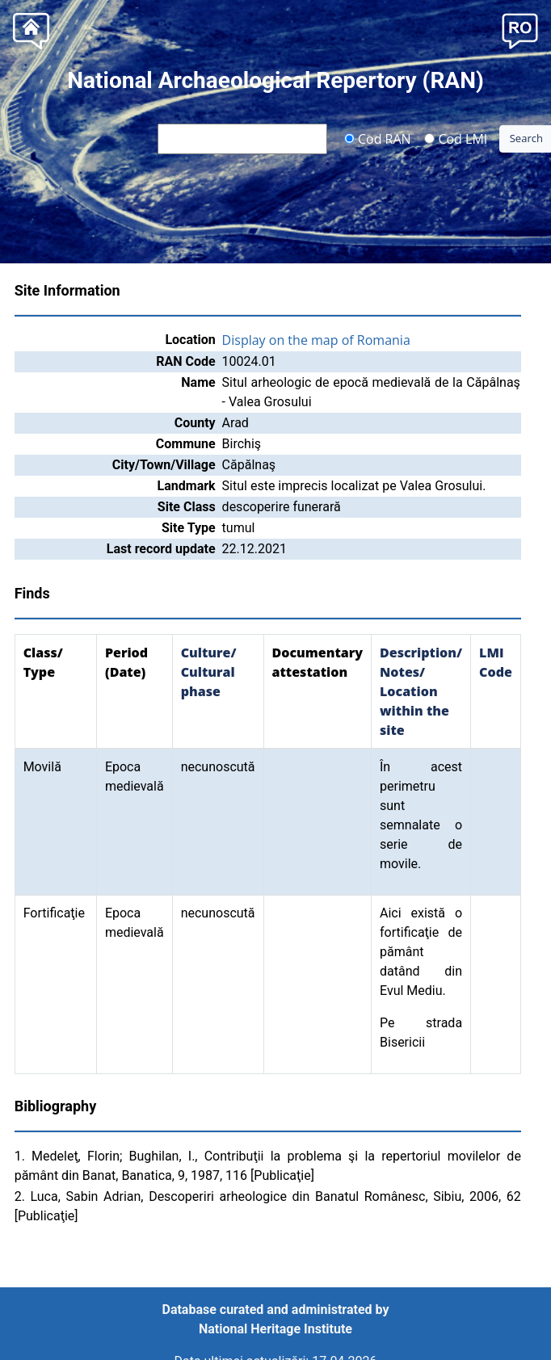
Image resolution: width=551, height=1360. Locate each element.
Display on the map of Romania (316, 340)
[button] (520, 29)
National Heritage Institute (275, 1329)
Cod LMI (455, 138)
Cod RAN (377, 138)
